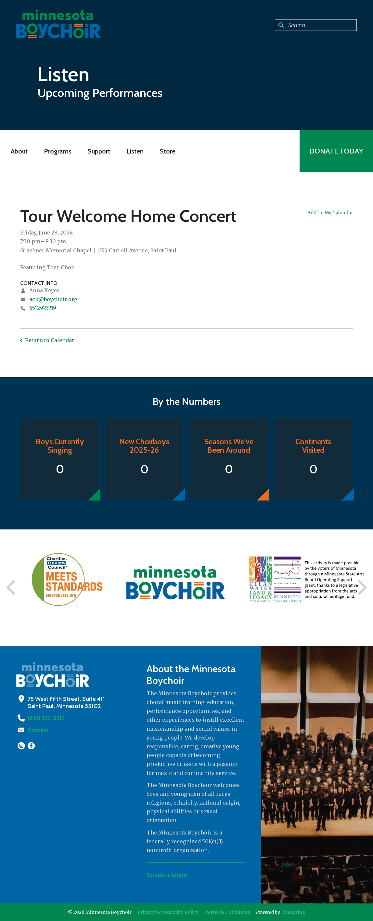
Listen (135, 151)
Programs (57, 151)
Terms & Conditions (227, 912)
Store (167, 151)
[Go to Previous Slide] (11, 587)
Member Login (167, 875)
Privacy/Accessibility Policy (168, 912)
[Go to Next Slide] (362, 587)
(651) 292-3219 (46, 718)
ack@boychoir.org (53, 299)
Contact (38, 730)
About (19, 151)
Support (99, 151)
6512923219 (42, 308)
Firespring (293, 912)
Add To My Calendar (330, 213)
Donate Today (336, 151)
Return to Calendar (49, 340)
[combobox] (316, 25)
